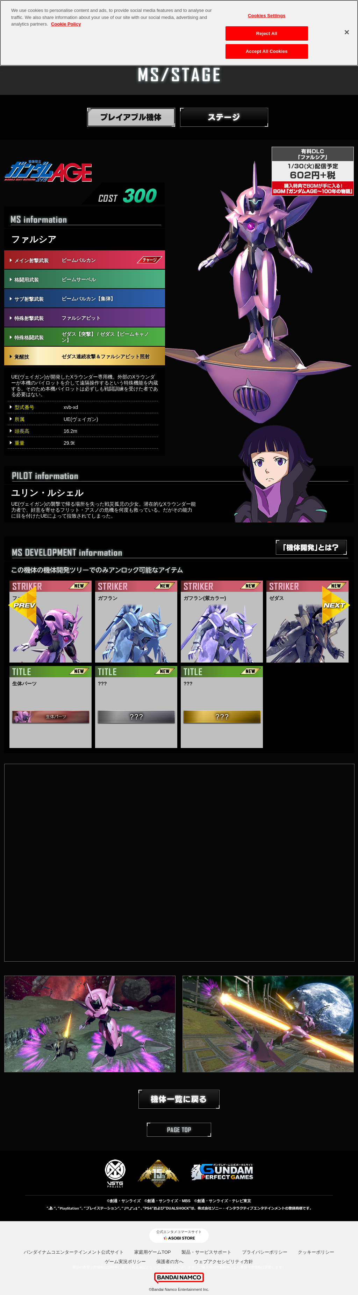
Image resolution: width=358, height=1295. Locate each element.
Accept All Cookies (267, 51)
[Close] (347, 32)
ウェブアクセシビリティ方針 (223, 1261)
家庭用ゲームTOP (152, 1252)
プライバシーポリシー (264, 1252)
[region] (179, 33)
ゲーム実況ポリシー (125, 1261)
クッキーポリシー (316, 1252)
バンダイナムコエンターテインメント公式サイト (74, 1252)
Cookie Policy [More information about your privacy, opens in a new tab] (66, 24)
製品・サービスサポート (206, 1252)
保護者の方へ (170, 1261)
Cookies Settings (267, 15)
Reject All (266, 33)
